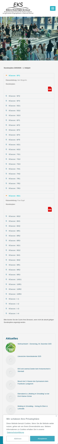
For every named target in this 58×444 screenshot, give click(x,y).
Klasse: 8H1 (14, 221)
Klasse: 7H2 (14, 174)
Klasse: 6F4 (14, 135)
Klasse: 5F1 (14, 76)
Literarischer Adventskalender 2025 (29, 356)
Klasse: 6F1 (14, 120)
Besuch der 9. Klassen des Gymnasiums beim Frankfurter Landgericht (33, 382)
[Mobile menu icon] (53, 8)
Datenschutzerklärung (15, 432)
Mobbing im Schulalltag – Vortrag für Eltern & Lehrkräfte (33, 407)
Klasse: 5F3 (14, 101)
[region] (30, 429)
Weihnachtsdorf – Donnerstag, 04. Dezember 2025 (35, 344)
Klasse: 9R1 (14, 265)
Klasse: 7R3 (14, 188)
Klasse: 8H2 (14, 226)
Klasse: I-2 (14, 304)
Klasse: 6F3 (14, 130)
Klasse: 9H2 (14, 260)
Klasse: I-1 (14, 299)
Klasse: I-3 (14, 309)
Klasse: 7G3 (14, 164)
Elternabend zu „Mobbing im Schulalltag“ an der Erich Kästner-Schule (33, 395)
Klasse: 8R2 (14, 236)
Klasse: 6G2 (14, 149)
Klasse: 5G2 (14, 111)
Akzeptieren (42, 439)
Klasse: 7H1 (14, 169)
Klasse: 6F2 (14, 125)
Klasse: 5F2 (14, 96)
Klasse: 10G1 (15, 279)
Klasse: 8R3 (14, 241)
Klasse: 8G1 (14, 196)
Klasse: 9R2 (14, 270)
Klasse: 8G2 (14, 216)
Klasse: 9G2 (14, 250)
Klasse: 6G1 (14, 145)
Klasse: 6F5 (14, 140)
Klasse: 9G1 (14, 245)
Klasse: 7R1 (14, 179)
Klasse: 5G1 (14, 106)
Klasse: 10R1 (15, 284)
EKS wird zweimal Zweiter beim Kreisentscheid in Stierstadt (34, 370)
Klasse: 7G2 (14, 159)
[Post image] (11, 348)
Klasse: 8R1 (14, 231)
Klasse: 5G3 (14, 115)
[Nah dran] (56, 416)
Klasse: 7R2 (14, 183)
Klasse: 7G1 (14, 154)
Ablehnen (17, 439)
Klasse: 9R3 (14, 275)
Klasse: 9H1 (14, 255)
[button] (29, 75)
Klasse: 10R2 (15, 289)
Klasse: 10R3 (15, 294)
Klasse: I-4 (14, 313)
